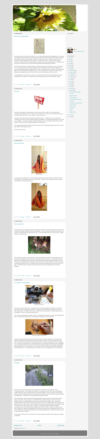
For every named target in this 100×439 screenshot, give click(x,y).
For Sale (16, 91)
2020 (70, 65)
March (71, 86)
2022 (70, 61)
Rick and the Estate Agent (21, 36)
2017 (70, 114)
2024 (70, 57)
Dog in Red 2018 (19, 143)
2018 (70, 68)
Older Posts (60, 425)
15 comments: (28, 275)
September (72, 75)
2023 (70, 59)
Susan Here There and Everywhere (34, 8)
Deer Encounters (19, 224)
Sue (76, 49)
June (71, 81)
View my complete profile (79, 51)
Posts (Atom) (22, 428)
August (71, 77)
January (72, 90)
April (71, 84)
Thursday (72, 108)
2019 (70, 66)
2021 (70, 63)
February (72, 88)
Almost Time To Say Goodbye (76, 103)
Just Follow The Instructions (22, 282)
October (72, 74)
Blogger (57, 433)
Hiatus (71, 110)
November (72, 72)
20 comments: (28, 355)
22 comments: (28, 84)
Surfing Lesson (73, 104)
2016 (70, 116)
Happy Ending (73, 112)
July (71, 79)
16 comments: (28, 216)
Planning (16, 362)
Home (39, 425)
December (72, 70)
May (71, 83)
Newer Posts (18, 425)
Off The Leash (73, 106)
